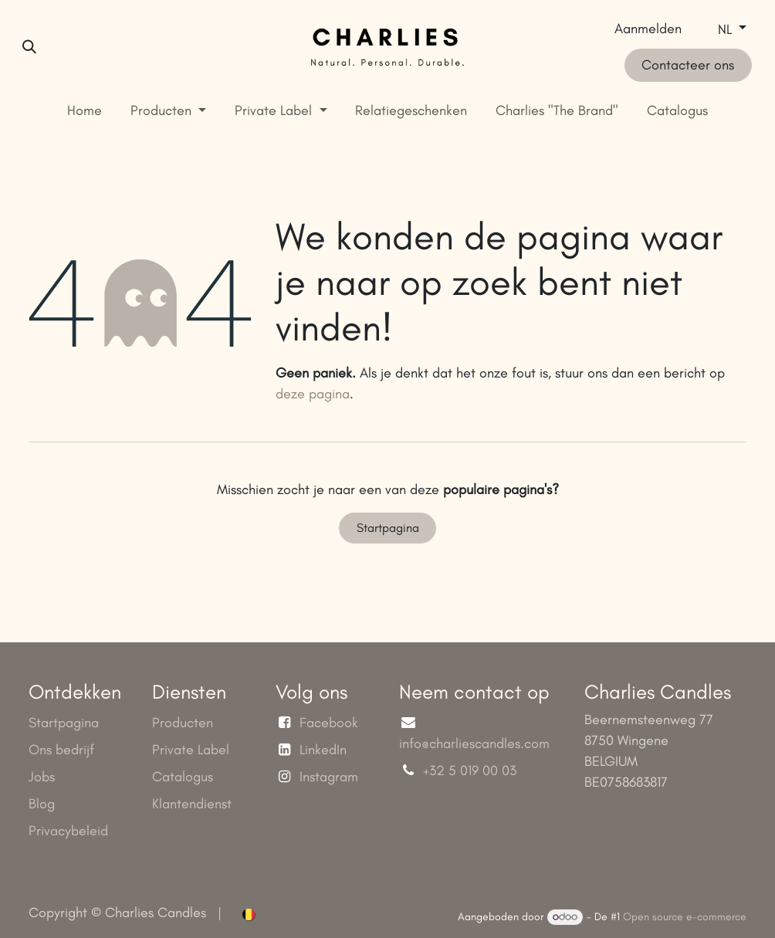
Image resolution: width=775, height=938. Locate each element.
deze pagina (313, 393)
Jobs (42, 776)
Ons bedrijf (61, 749)
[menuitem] (85, 110)
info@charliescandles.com (474, 743)
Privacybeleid (68, 830)
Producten (182, 722)
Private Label (190, 749)
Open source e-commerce (684, 916)
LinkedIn (323, 749)
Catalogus (182, 776)
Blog (42, 803)
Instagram (329, 776)
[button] (29, 47)
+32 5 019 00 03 (471, 770)
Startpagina (388, 527)
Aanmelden (648, 28)
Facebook (329, 722)
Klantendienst (192, 803)
